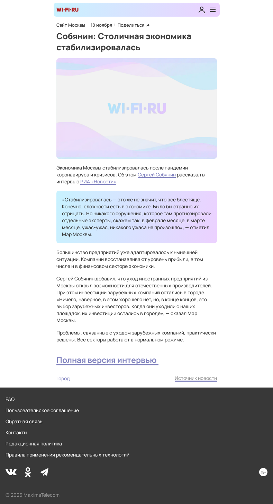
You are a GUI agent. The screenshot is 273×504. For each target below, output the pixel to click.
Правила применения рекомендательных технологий (67, 454)
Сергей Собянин (157, 174)
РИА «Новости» (98, 181)
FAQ (10, 399)
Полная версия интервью (107, 360)
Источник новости (196, 378)
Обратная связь (24, 421)
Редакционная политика (34, 443)
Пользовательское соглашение (42, 410)
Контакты (16, 432)
